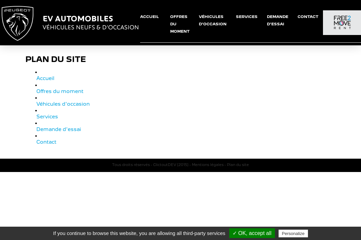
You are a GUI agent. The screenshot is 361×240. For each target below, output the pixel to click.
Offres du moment (57, 90)
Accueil (44, 78)
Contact (46, 138)
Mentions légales (208, 160)
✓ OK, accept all (252, 233)
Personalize (293, 233)
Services (46, 114)
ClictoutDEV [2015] (171, 160)
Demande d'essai (57, 126)
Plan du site (238, 160)
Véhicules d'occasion (61, 102)
